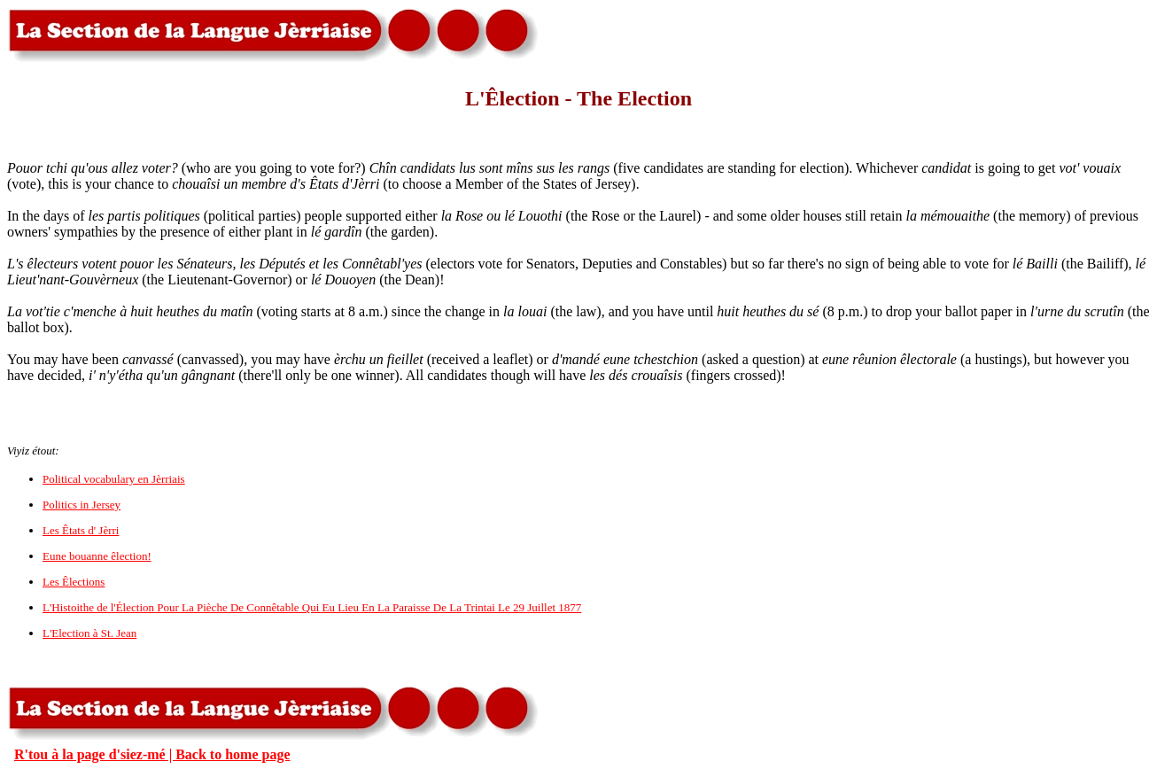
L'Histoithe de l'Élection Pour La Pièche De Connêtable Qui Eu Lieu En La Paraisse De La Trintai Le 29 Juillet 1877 (312, 607)
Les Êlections (74, 581)
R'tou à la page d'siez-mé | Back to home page (152, 754)
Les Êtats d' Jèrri (81, 530)
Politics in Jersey (81, 504)
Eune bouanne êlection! (97, 556)
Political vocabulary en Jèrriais (114, 479)
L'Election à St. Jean (89, 633)
